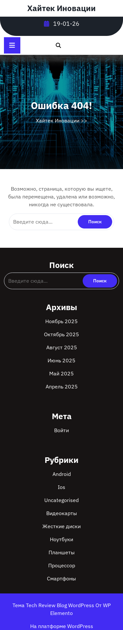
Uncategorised (61, 500)
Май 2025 (61, 373)
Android (61, 474)
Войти (61, 430)
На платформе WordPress (61, 626)
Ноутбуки (61, 539)
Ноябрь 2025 (61, 321)
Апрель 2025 (62, 386)
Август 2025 (61, 347)
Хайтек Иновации (61, 8)
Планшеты (62, 552)
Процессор (61, 565)
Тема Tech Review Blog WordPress (53, 605)
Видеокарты (61, 513)
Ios (61, 487)
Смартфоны (61, 578)
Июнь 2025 (61, 360)
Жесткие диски (61, 526)
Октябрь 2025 (61, 334)
